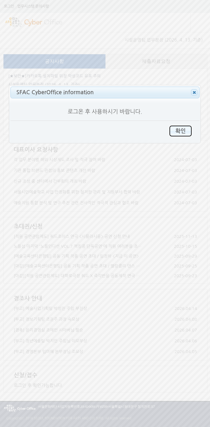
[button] (194, 92)
